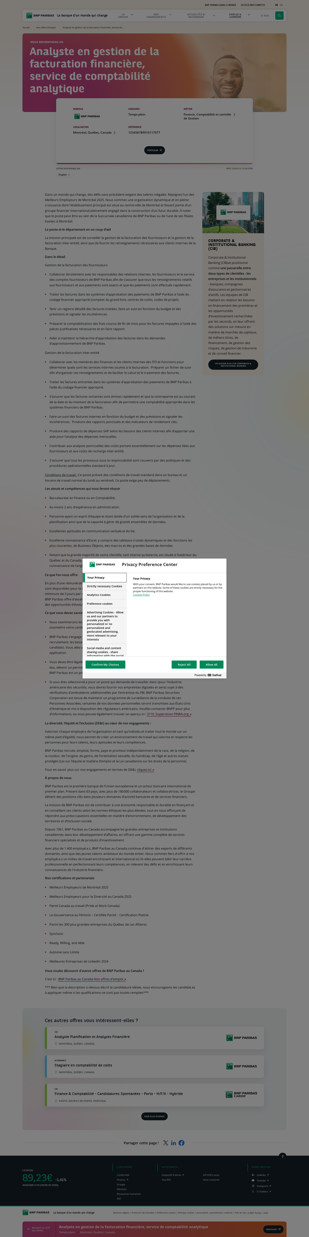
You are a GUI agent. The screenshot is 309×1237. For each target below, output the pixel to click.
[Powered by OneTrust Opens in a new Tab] (209, 675)
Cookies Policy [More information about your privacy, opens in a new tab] (141, 594)
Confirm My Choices (105, 664)
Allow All (211, 664)
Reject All (184, 664)
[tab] (104, 577)
